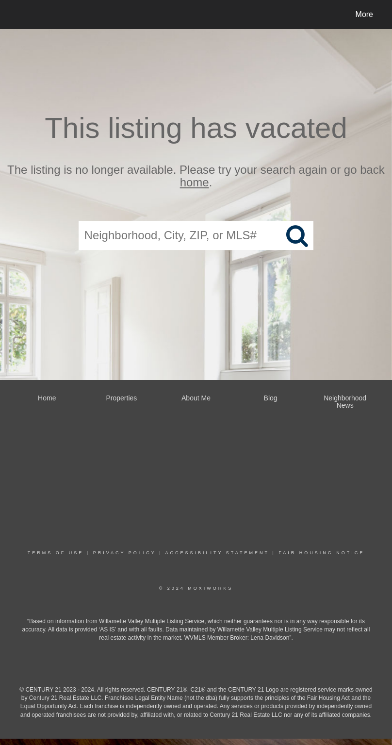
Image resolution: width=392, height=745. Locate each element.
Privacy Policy (124, 552)
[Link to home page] (19, 14)
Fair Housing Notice (321, 552)
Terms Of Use (56, 552)
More (364, 14)
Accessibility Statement (217, 552)
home (194, 182)
